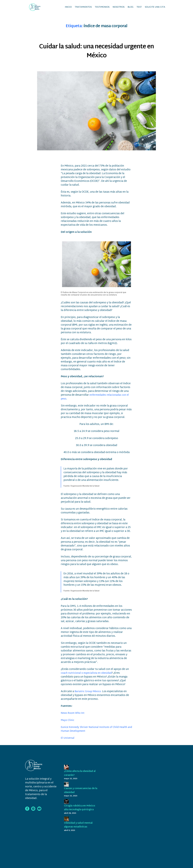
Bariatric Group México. (90, 693)
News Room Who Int (73, 714)
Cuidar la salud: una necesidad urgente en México (96, 52)
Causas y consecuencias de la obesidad (81, 792)
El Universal (68, 739)
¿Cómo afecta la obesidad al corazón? (80, 774)
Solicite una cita (155, 8)
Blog (130, 8)
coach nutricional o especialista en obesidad (88, 674)
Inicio (68, 8)
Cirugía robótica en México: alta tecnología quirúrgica (79, 811)
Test (139, 8)
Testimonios (102, 8)
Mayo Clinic (68, 721)
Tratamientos (83, 8)
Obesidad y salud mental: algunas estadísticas (80, 830)
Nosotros (119, 8)
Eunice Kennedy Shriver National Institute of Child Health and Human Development (96, 730)
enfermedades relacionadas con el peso (96, 398)
